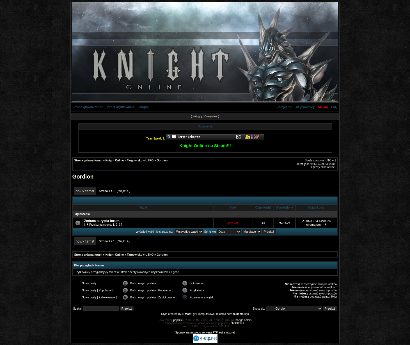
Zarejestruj (284, 107)
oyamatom (313, 224)
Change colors (242, 320)
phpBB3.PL (238, 323)
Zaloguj (143, 107)
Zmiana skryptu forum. (102, 221)
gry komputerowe (204, 314)
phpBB (177, 320)
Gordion (162, 160)
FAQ (334, 107)
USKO (149, 160)
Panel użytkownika (120, 107)
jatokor (233, 223)
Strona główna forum (88, 107)
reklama (238, 314)
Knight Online (115, 160)
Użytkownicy (305, 107)
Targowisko (134, 160)
